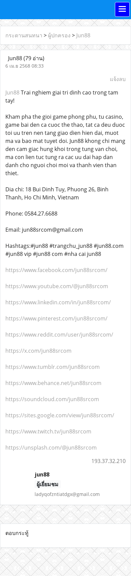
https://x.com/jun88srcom (38, 350)
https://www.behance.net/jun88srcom (53, 383)
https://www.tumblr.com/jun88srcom (52, 367)
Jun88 (83, 35)
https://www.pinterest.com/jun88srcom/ (56, 318)
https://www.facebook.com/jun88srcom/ (56, 270)
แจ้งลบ (118, 79)
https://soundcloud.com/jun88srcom (52, 399)
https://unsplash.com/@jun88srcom (51, 447)
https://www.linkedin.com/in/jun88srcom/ (58, 302)
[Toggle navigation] (122, 9)
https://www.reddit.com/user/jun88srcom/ (59, 334)
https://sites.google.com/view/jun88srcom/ (59, 415)
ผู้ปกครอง (59, 35)
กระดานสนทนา (23, 35)
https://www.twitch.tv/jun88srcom (48, 431)
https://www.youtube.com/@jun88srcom (56, 286)
